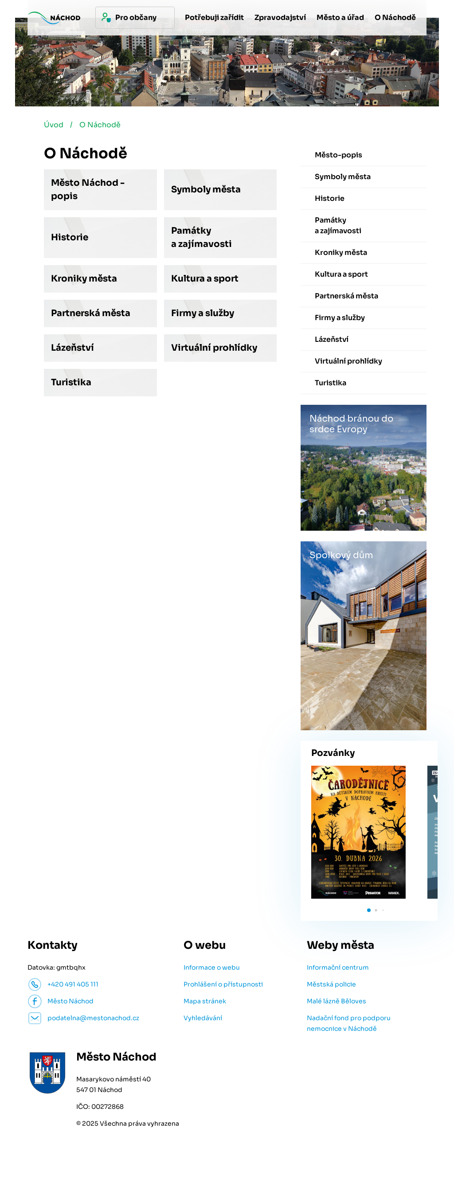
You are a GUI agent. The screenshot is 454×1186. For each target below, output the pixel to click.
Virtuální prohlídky (214, 348)
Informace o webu (212, 968)
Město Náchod (70, 1002)
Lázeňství (72, 348)
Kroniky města (84, 279)
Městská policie (331, 985)
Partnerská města (90, 314)
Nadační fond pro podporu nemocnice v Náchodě (349, 1024)
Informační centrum (338, 968)
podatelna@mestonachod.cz (93, 1019)
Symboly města (206, 190)
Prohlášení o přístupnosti (223, 985)
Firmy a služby (202, 314)
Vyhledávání (203, 1019)
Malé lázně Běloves (336, 1002)
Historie (69, 238)
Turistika (71, 383)
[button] (369, 911)
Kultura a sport (205, 279)
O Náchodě (100, 125)
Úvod (53, 125)
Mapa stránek (205, 1002)
